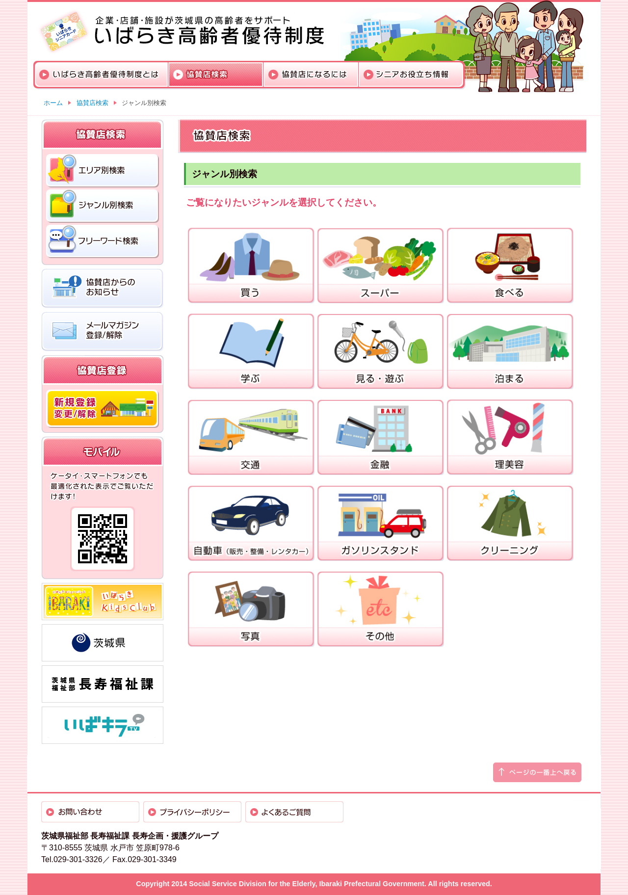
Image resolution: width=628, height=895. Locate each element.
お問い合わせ (90, 811)
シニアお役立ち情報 (411, 74)
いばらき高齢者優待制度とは (101, 74)
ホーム (53, 102)
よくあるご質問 (294, 811)
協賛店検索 (215, 74)
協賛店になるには (311, 74)
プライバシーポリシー (192, 811)
